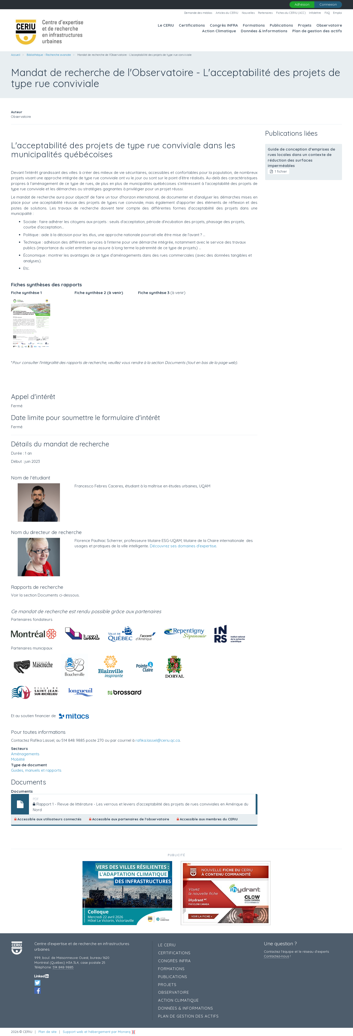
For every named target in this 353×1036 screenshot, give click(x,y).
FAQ (327, 13)
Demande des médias (198, 13)
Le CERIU (166, 25)
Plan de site (47, 1032)
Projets (305, 25)
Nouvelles (248, 13)
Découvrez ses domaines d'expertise (183, 545)
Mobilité (18, 759)
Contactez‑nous (276, 956)
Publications (281, 25)
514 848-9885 (63, 967)
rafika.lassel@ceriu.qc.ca (158, 740)
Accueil (15, 55)
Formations (254, 25)
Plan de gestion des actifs (317, 30)
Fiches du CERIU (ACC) (291, 13)
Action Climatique (219, 30)
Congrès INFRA (224, 25)
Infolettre (315, 13)
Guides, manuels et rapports (36, 770)
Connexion (328, 4)
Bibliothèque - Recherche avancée (49, 55)
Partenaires (265, 13)
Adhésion (302, 4)
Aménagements (25, 753)
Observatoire (329, 25)
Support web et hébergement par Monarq (99, 1032)
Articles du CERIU (227, 13)
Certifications (192, 25)
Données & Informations (264, 30)
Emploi (337, 13)
